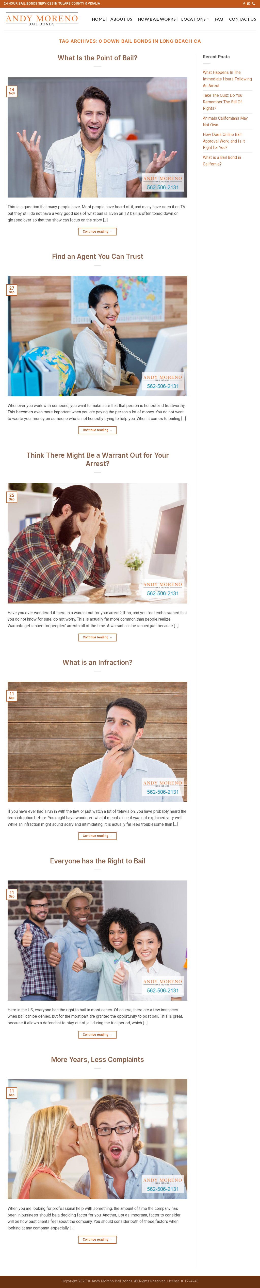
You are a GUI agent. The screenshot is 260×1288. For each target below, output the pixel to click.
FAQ (219, 19)
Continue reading (97, 231)
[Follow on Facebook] (244, 4)
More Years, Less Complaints (97, 1059)
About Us (121, 19)
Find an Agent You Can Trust (97, 256)
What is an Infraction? (97, 662)
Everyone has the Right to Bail (97, 861)
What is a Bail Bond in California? (222, 160)
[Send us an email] (248, 4)
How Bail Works (157, 19)
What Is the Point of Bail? (97, 58)
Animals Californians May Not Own (225, 121)
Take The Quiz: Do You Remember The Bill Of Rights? (222, 102)
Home (98, 19)
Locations (195, 19)
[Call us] (253, 4)
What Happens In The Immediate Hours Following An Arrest (227, 79)
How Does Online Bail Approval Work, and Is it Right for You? (224, 141)
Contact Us (242, 19)
